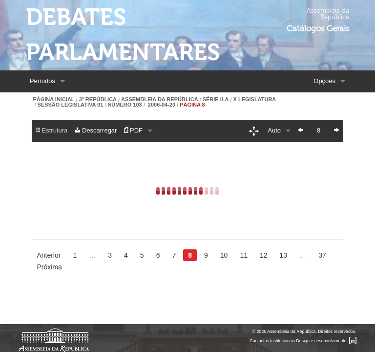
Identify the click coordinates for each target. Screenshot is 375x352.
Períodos (42, 81)
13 (284, 255)
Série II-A (216, 99)
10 (224, 255)
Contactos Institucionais (272, 340)
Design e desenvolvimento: (326, 340)
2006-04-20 (160, 105)
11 (244, 255)
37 (322, 255)
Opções (324, 81)
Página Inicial (53, 99)
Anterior (49, 255)
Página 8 (192, 105)
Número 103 (124, 105)
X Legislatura (254, 99)
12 (264, 255)
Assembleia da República (159, 99)
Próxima (49, 267)
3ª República (98, 99)
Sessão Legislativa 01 (70, 105)
